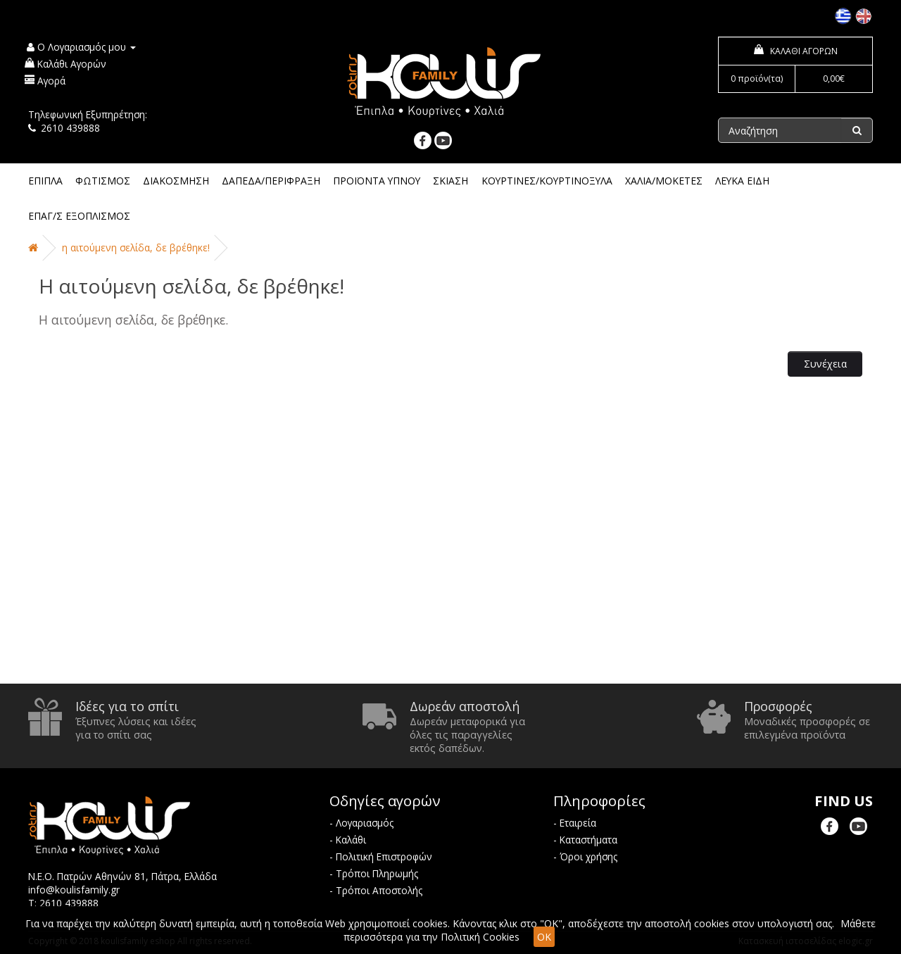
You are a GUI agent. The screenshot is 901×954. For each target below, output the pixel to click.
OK (544, 936)
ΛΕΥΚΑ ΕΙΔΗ (742, 180)
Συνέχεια (825, 363)
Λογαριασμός (364, 822)
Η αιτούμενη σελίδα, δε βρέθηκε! (136, 247)
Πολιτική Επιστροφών (384, 856)
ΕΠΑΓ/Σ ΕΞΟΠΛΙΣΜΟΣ (79, 215)
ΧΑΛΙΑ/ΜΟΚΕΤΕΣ (663, 180)
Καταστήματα (588, 839)
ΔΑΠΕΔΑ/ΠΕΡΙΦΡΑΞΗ (271, 180)
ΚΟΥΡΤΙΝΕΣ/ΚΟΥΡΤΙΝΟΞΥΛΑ (546, 180)
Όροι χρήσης (588, 856)
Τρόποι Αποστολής (379, 890)
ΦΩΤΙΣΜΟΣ (102, 180)
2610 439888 (70, 127)
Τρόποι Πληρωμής (377, 873)
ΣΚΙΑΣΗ (450, 180)
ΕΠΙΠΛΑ (45, 180)
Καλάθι (351, 839)
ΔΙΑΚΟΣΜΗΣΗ (176, 180)
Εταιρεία (578, 822)
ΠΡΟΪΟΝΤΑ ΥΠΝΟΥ (376, 180)
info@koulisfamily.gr (74, 889)
